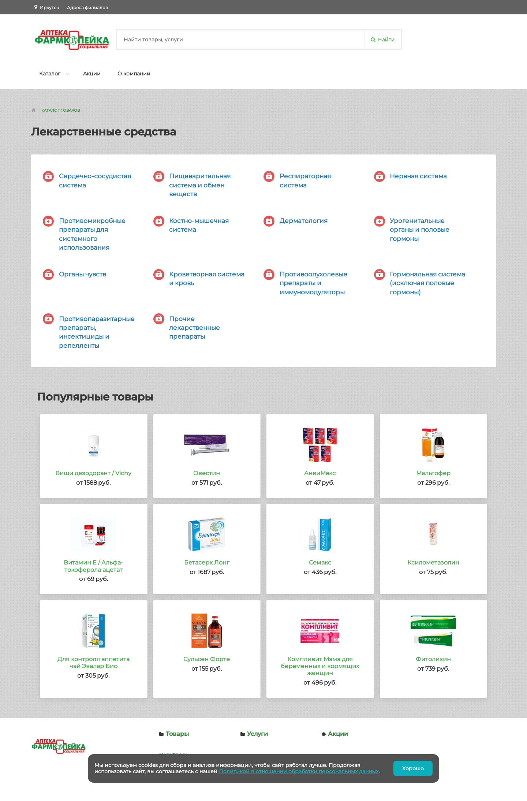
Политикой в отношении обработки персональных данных (298, 771)
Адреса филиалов (87, 7)
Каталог (49, 73)
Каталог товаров (60, 110)
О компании (133, 73)
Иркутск (49, 7)
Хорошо (413, 768)
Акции (92, 73)
